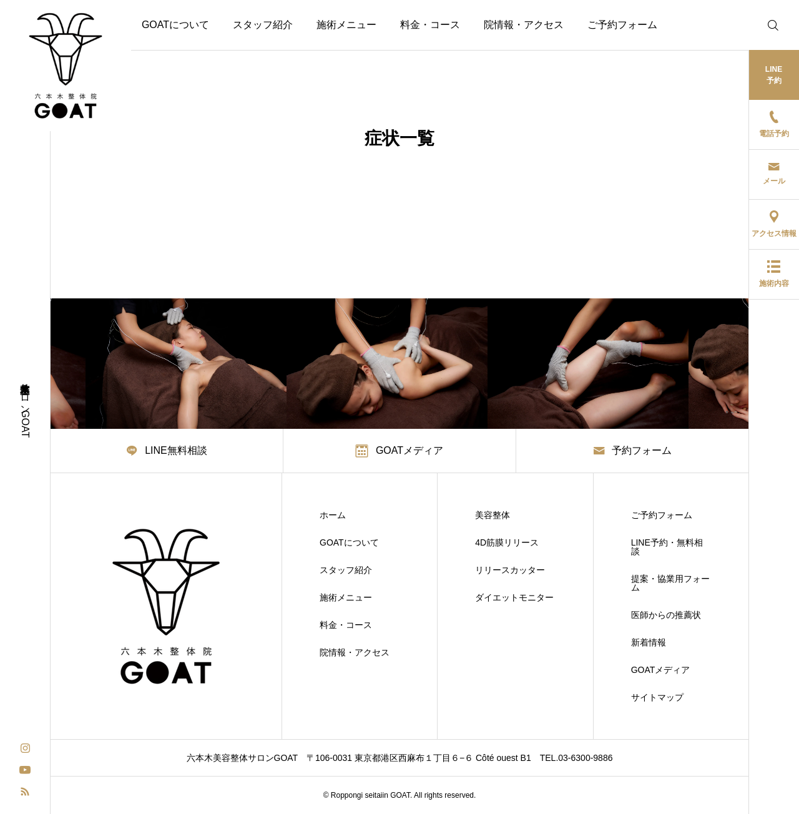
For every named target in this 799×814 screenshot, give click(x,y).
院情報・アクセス (524, 24)
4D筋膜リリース (507, 542)
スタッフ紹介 (263, 24)
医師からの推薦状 (666, 614)
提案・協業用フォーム (670, 583)
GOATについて (175, 24)
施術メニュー (346, 24)
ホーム (333, 515)
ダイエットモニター (514, 597)
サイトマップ (657, 697)
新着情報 (648, 642)
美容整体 (492, 515)
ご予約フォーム (622, 24)
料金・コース (430, 24)
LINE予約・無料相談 (667, 547)
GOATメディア (660, 669)
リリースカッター (510, 570)
